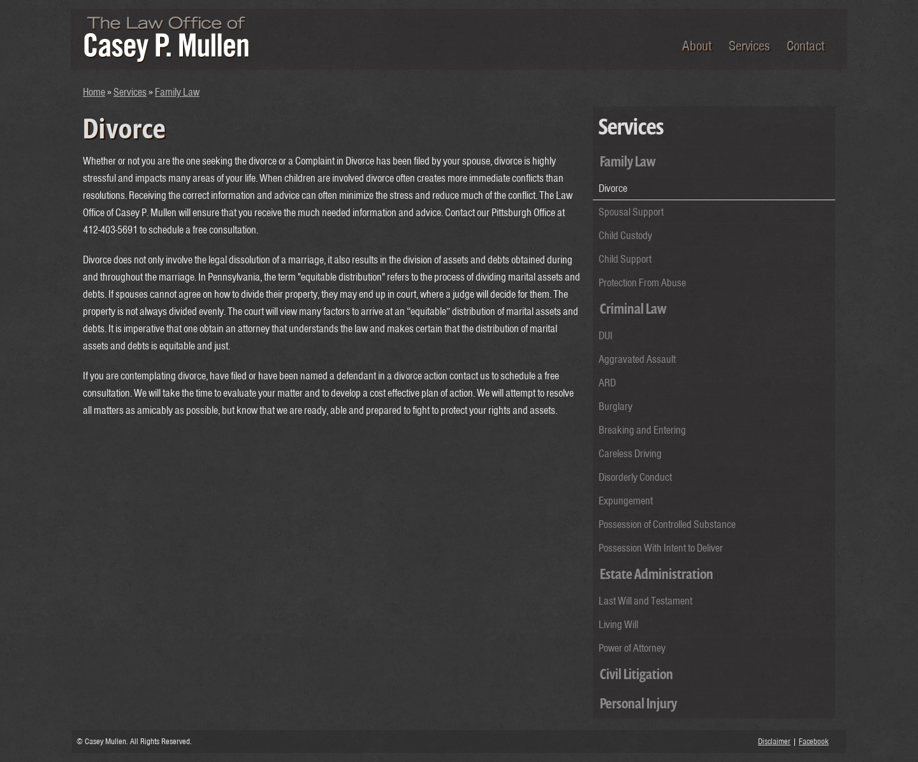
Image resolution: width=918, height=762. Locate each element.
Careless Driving (630, 453)
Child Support (625, 259)
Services (749, 45)
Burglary (615, 406)
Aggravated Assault (637, 359)
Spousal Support (631, 212)
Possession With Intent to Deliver (661, 548)
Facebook (814, 741)
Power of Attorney (632, 648)
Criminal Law (633, 309)
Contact (805, 45)
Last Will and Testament (645, 601)
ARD (607, 383)
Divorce (613, 188)
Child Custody (625, 235)
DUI (606, 335)
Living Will (618, 624)
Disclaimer (774, 741)
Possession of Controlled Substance (667, 524)
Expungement (626, 501)
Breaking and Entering (642, 430)
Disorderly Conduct (635, 477)
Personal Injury (638, 703)
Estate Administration (656, 574)
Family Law (177, 92)
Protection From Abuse (642, 282)
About (696, 45)
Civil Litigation (636, 674)
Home (94, 92)
